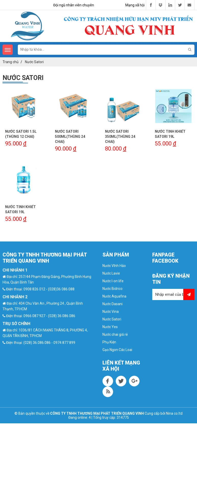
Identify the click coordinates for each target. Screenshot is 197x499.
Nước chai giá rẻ (115, 334)
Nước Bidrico (112, 289)
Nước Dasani (112, 304)
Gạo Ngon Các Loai (117, 350)
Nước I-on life (113, 281)
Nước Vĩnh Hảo (114, 266)
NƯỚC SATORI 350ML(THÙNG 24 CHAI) (120, 136)
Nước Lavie (111, 273)
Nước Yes (110, 327)
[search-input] (106, 49)
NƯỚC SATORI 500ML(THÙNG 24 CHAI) (70, 136)
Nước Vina (110, 311)
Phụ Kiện (109, 342)
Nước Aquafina (114, 296)
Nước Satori (111, 319)
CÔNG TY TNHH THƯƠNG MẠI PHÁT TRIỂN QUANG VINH (97, 413)
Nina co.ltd (174, 413)
